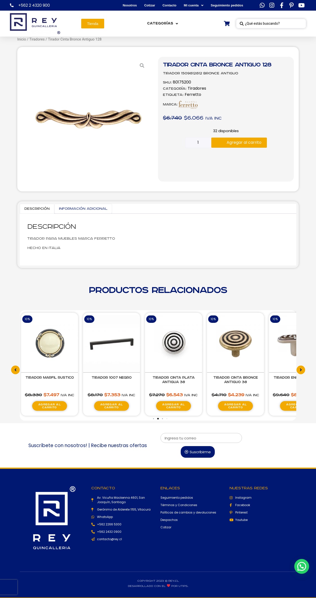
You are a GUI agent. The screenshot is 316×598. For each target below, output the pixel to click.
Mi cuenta (193, 5)
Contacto (169, 5)
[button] (153, 418)
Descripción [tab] (37, 209)
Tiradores (37, 39)
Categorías (162, 23)
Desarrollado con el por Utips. (158, 586)
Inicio (21, 39)
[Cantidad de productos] (198, 142)
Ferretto (193, 94)
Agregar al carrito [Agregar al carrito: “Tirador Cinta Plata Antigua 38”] (173, 406)
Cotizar (149, 5)
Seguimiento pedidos (227, 5)
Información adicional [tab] (83, 209)
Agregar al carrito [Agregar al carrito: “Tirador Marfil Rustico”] (49, 406)
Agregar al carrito (244, 142)
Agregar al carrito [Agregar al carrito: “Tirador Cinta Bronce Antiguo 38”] (235, 406)
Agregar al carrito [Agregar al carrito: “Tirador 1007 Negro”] (111, 406)
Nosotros (130, 5)
